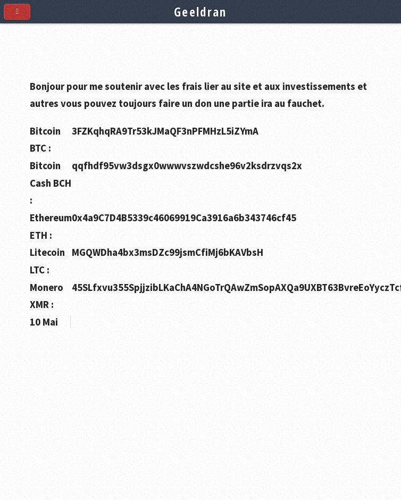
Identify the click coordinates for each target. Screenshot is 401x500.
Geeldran (200, 11)
